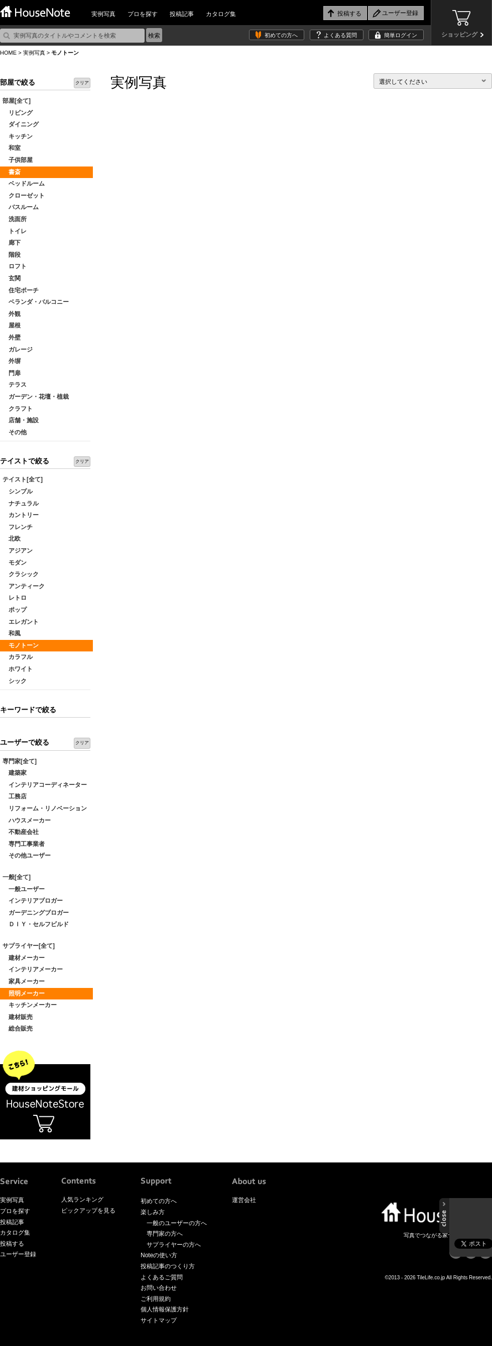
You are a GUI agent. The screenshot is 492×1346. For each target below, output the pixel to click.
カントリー (21, 515)
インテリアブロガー (33, 900)
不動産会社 (21, 831)
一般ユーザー (24, 889)
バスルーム (21, 207)
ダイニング (21, 124)
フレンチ (18, 527)
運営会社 (244, 1200)
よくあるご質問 (162, 1277)
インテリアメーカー (33, 969)
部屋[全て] (17, 100)
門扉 (12, 373)
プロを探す (143, 14)
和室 (12, 147)
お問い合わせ (159, 1287)
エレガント (21, 621)
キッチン (18, 136)
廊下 (12, 242)
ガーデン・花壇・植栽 (36, 396)
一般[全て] (17, 877)
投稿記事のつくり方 (168, 1266)
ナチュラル (21, 503)
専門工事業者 (24, 844)
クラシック (21, 574)
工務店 (15, 796)
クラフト (18, 408)
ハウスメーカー (27, 820)
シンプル (18, 491)
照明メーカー (24, 993)
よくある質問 (340, 35)
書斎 (12, 172)
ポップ (15, 609)
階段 (12, 254)
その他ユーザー (27, 855)
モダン (15, 562)
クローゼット (24, 195)
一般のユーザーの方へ (177, 1223)
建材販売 (18, 1017)
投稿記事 (182, 14)
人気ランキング (82, 1199)
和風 (12, 633)
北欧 (12, 538)
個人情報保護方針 (165, 1309)
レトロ (15, 597)
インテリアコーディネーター (45, 784)
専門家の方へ (165, 1233)
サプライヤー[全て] (29, 945)
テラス (15, 384)
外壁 (12, 337)
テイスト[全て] (23, 479)
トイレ (15, 231)
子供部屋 (18, 159)
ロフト (15, 266)
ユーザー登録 (18, 1254)
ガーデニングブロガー (36, 912)
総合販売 (18, 1028)
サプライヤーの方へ (174, 1244)
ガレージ (18, 349)
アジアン (18, 550)
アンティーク (24, 586)
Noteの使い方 (159, 1255)
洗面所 (15, 219)
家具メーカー (24, 981)
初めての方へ (281, 35)
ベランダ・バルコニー (36, 301)
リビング (18, 112)
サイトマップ (159, 1320)
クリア (82, 82)
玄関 (12, 278)
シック (15, 681)
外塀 (12, 361)
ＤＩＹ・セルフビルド (36, 924)
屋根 (12, 325)
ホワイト (18, 668)
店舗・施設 (21, 420)
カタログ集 (221, 14)
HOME (8, 53)
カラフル (18, 656)
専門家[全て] (20, 761)
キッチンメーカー (30, 1004)
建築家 (15, 772)
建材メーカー (24, 957)
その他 (15, 432)
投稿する (12, 1243)
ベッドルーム (24, 183)
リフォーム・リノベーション (45, 808)
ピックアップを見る (88, 1210)
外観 (12, 313)
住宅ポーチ (21, 290)
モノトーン (21, 645)
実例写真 (103, 14)
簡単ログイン (400, 35)
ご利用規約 (156, 1298)
